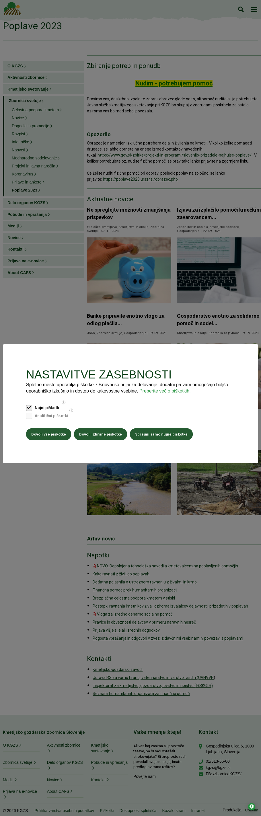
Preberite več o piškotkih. (165, 391)
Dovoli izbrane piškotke (100, 434)
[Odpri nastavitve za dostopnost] (251, 806)
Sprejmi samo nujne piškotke (161, 434)
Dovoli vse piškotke (48, 434)
